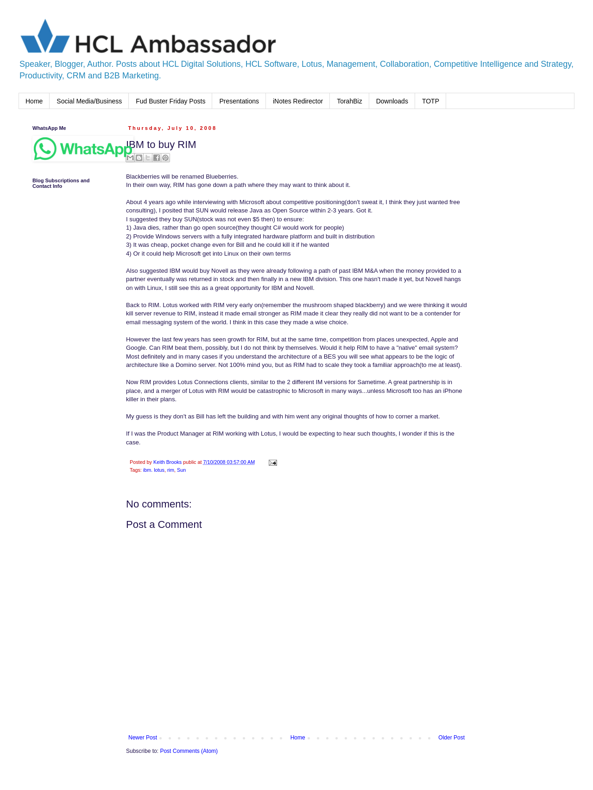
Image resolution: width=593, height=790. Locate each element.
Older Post (451, 737)
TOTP (430, 101)
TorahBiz (349, 101)
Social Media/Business (89, 101)
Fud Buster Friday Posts (170, 101)
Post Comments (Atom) (189, 751)
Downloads (392, 101)
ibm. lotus (153, 470)
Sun (181, 470)
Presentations (239, 101)
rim (170, 470)
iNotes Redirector (298, 101)
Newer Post (142, 737)
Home (34, 101)
